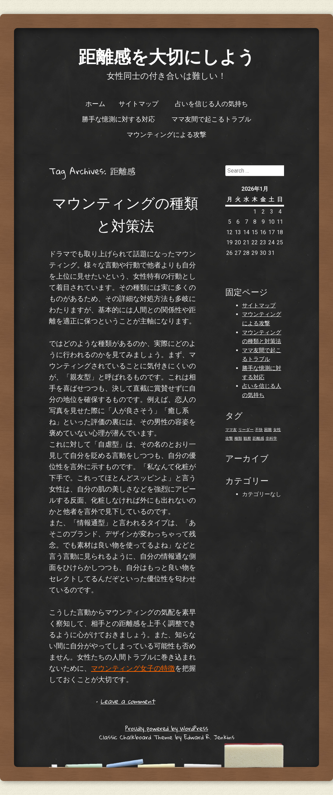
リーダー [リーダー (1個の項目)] (246, 429)
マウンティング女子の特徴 (133, 668)
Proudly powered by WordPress (166, 728)
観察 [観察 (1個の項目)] (247, 438)
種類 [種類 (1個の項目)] (238, 438)
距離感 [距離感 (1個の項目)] (258, 438)
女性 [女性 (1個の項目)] (277, 429)
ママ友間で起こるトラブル (211, 118)
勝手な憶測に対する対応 (118, 118)
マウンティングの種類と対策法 (125, 214)
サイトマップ (138, 103)
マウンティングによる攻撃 (166, 134)
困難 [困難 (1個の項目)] (268, 429)
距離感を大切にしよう (166, 56)
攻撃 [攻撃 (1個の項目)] (229, 438)
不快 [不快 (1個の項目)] (259, 429)
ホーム (95, 103)
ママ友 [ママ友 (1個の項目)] (231, 429)
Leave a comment (127, 701)
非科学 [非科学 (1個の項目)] (271, 438)
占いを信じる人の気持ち (211, 103)
